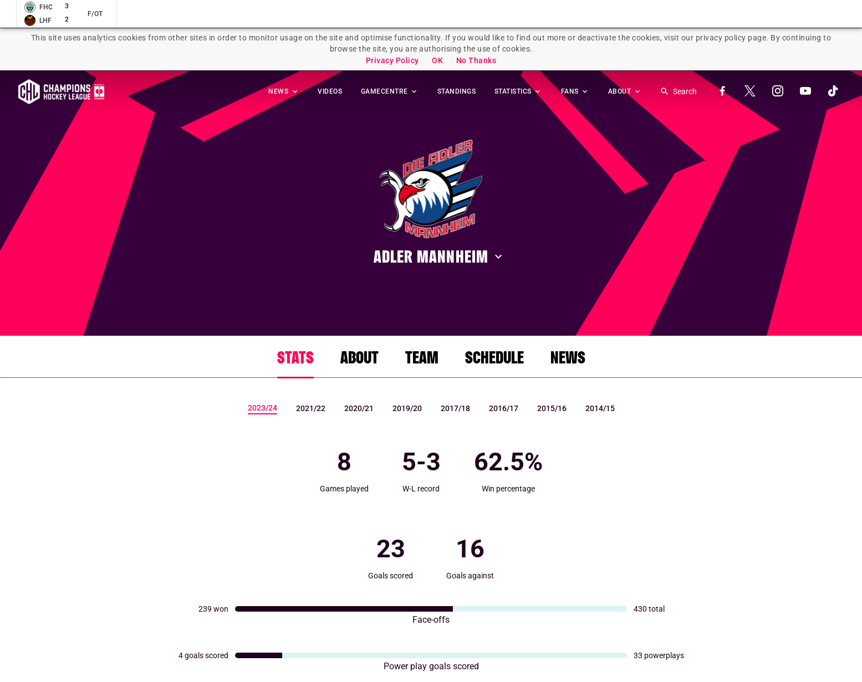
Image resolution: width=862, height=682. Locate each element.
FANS (575, 91)
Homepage (61, 91)
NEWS (283, 91)
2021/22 (310, 408)
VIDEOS (330, 91)
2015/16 (552, 408)
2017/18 (455, 408)
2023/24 (262, 407)
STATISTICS (518, 91)
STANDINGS (456, 91)
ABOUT (625, 91)
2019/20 (407, 408)
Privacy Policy (392, 60)
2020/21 (359, 408)
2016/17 (503, 408)
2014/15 (600, 408)
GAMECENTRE (390, 91)
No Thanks (476, 60)
